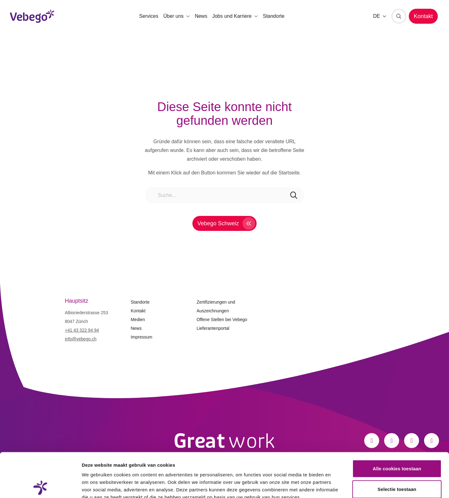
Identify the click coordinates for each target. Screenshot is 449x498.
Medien (138, 319)
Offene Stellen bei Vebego (221, 319)
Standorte (273, 16)
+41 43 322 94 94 (82, 330)
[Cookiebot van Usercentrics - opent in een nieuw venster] (40, 486)
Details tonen (337, 485)
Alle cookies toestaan (397, 424)
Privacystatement (102, 460)
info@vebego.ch (80, 338)
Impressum (141, 336)
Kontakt (138, 310)
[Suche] (399, 16)
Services (148, 16)
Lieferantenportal (212, 328)
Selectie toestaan (397, 444)
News (201, 16)
